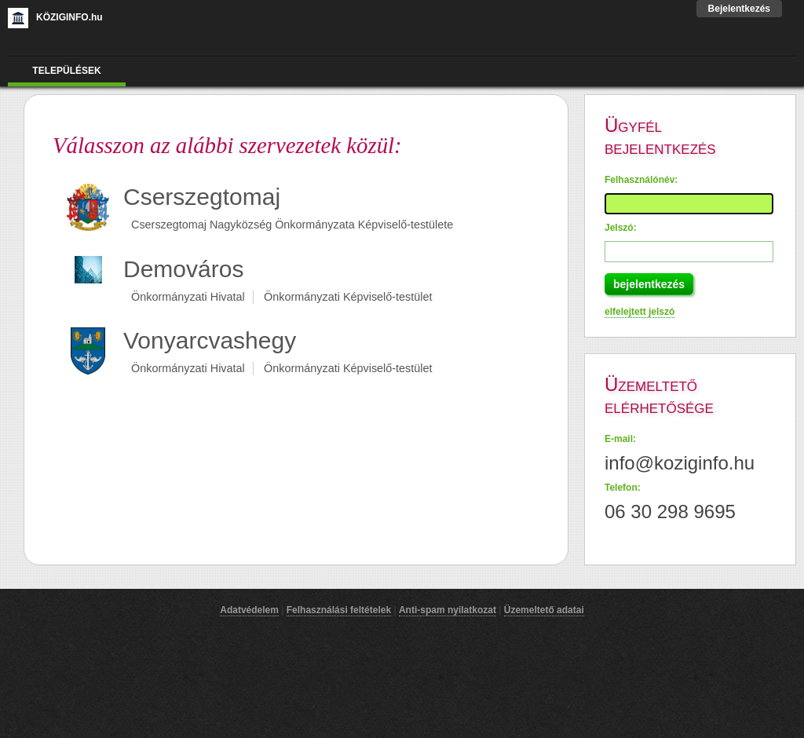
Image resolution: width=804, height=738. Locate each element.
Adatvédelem (249, 610)
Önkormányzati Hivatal (188, 296)
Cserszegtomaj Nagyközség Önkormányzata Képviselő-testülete (292, 224)
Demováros (183, 269)
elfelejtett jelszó (639, 311)
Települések (66, 70)
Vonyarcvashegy (209, 340)
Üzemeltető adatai (544, 610)
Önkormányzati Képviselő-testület (348, 296)
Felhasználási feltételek (339, 610)
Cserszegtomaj (201, 197)
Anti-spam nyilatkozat (447, 610)
